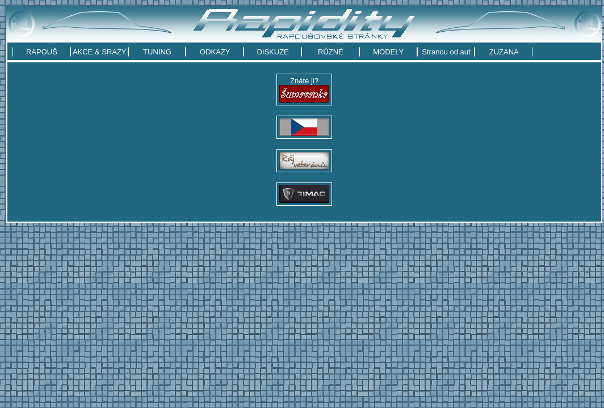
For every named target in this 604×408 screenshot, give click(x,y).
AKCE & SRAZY (100, 52)
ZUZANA (504, 52)
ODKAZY (215, 52)
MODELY (388, 52)
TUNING (157, 52)
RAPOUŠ (41, 52)
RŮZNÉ (330, 52)
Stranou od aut (446, 52)
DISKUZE (272, 52)
